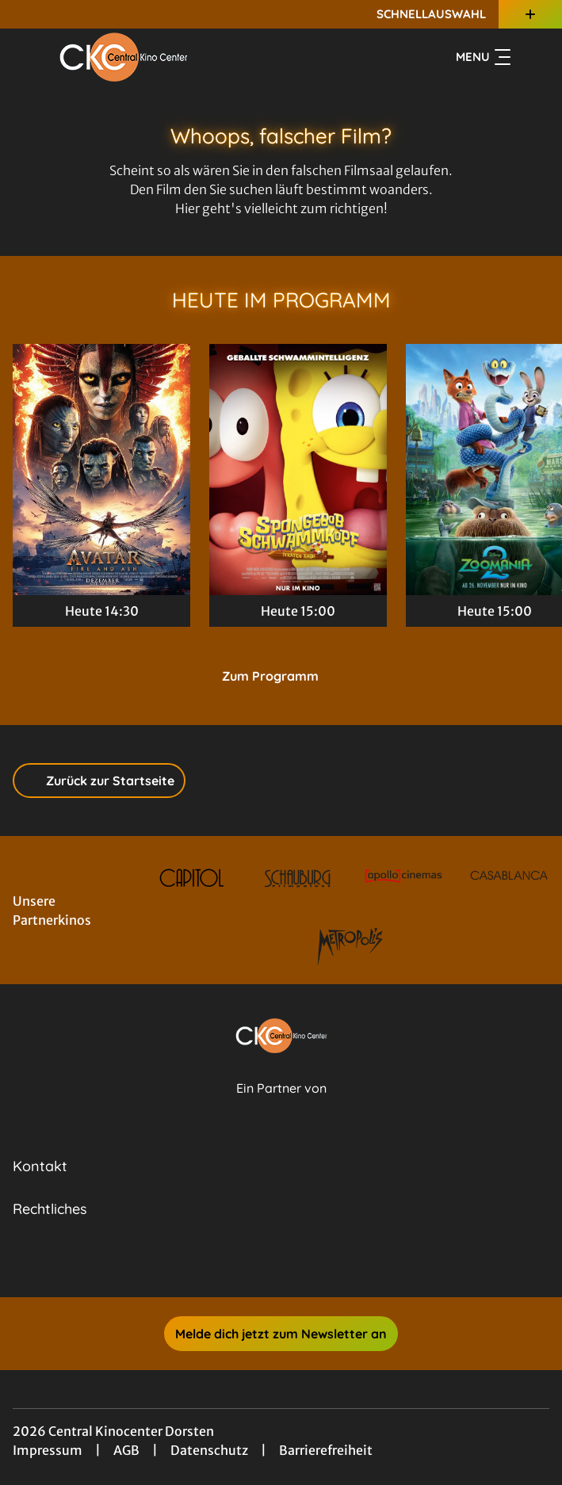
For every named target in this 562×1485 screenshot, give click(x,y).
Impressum (47, 1450)
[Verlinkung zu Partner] (191, 877)
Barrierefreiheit (326, 1450)
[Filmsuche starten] (533, 57)
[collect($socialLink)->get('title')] (264, 1262)
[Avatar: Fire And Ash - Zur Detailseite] (101, 469)
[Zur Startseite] (124, 57)
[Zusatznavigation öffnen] (530, 14)
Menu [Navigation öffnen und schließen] (483, 57)
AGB (126, 1450)
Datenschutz (209, 1450)
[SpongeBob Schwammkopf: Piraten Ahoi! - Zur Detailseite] (298, 469)
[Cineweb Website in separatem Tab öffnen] (281, 1105)
